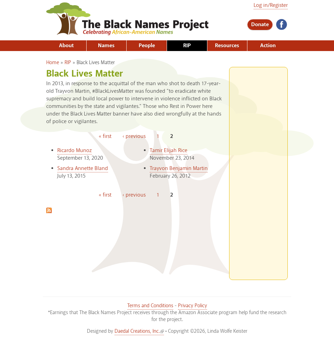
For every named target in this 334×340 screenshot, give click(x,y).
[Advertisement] (258, 170)
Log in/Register (271, 5)
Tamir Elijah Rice (168, 150)
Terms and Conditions (150, 305)
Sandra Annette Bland (82, 168)
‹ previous (134, 136)
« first (105, 136)
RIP (187, 45)
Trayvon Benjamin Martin (179, 168)
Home (52, 62)
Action (268, 45)
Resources (227, 45)
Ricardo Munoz (74, 150)
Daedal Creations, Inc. (139, 331)
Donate (260, 24)
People (147, 45)
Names (106, 45)
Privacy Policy (192, 305)
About (66, 45)
